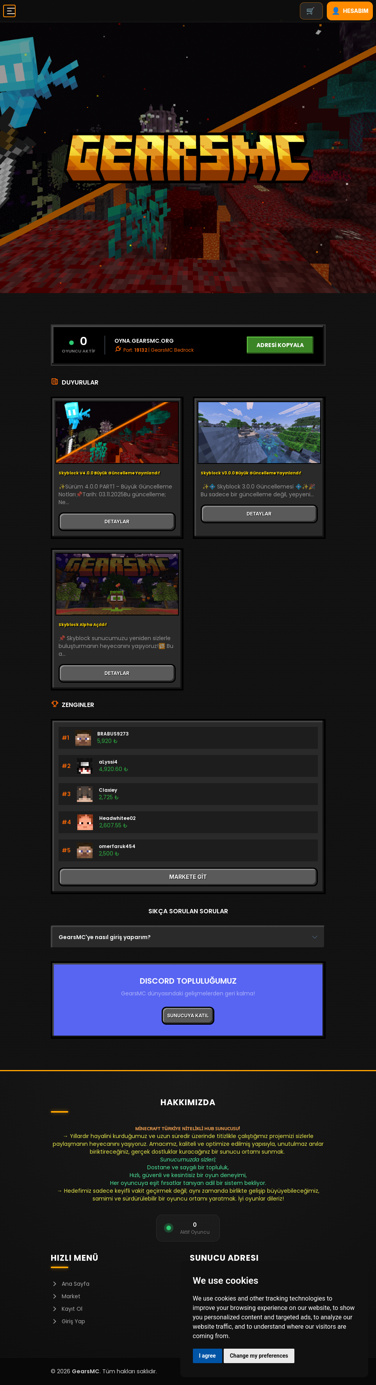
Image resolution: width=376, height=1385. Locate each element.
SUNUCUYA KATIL (188, 1015)
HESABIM (350, 11)
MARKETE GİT (188, 876)
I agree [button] (207, 1356)
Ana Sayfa (70, 1284)
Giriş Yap (68, 1321)
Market (65, 1296)
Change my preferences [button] (259, 1356)
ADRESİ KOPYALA (280, 345)
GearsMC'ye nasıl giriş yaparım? (105, 937)
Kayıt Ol (66, 1309)
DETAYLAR (117, 521)
